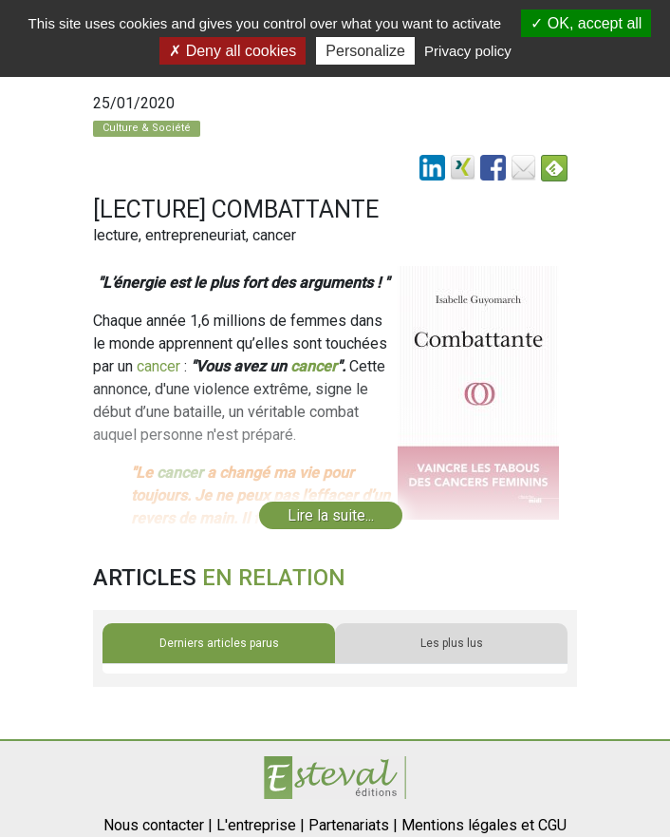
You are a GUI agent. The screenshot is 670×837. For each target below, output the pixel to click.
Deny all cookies (232, 51)
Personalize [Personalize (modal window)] (365, 51)
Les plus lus (451, 643)
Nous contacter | (158, 825)
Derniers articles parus (219, 643)
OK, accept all (586, 23)
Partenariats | (353, 825)
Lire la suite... (331, 515)
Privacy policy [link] (468, 51)
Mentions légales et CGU (484, 825)
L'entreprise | (260, 825)
